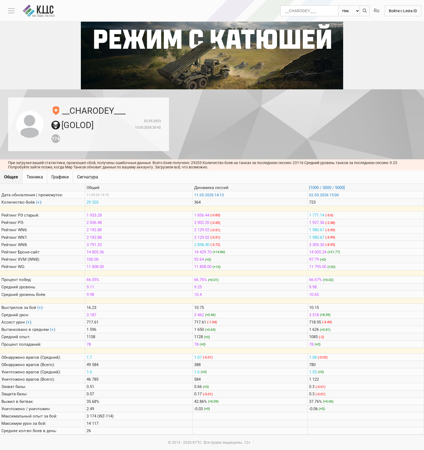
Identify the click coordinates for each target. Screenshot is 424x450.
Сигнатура (87, 177)
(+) (38, 202)
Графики (60, 177)
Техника (35, 177)
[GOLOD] (77, 125)
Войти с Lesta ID (403, 11)
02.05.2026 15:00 (324, 195)
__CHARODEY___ (93, 111)
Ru (376, 10)
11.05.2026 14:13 (209, 195)
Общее (11, 177)
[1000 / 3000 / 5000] (327, 187)
